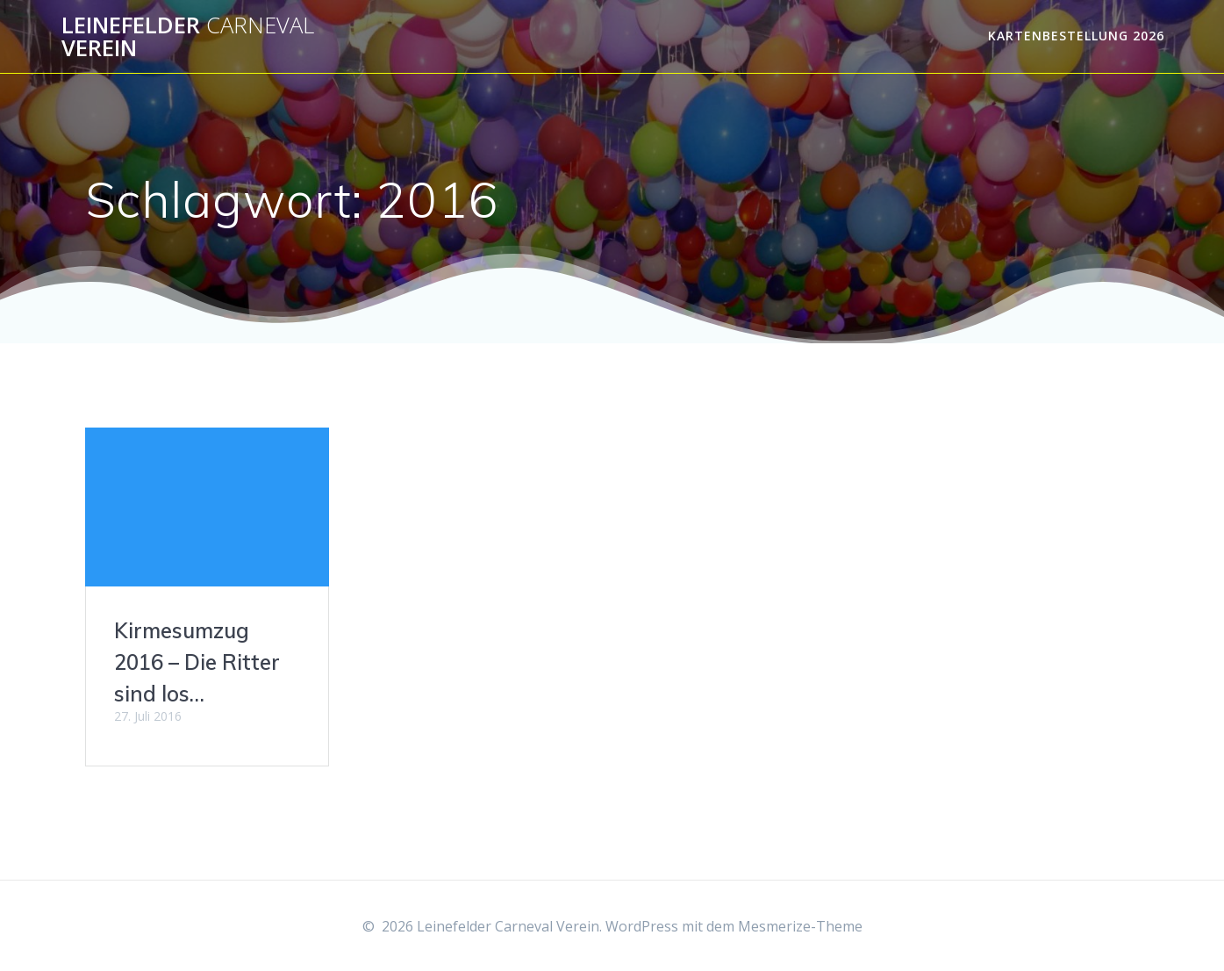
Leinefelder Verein (187, 36)
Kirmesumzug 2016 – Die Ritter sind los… (197, 662)
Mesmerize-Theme (800, 926)
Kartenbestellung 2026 (1076, 35)
